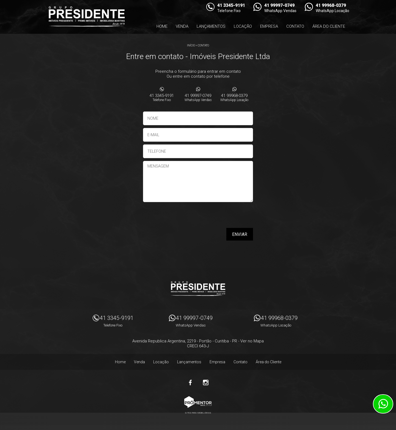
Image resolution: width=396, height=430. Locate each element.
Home (161, 26)
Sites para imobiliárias (198, 413)
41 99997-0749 (198, 97)
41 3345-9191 (161, 97)
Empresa (269, 26)
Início (191, 45)
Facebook (190, 382)
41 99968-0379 (234, 97)
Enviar (239, 234)
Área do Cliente (328, 26)
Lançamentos (211, 26)
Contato (295, 26)
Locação (243, 26)
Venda (182, 26)
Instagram (205, 382)
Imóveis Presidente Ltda (198, 289)
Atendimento (383, 404)
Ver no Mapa (252, 341)
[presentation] (218, 217)
